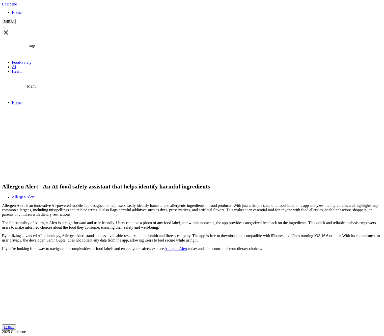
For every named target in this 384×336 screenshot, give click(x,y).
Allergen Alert (23, 197)
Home (17, 102)
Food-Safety (21, 62)
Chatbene (9, 4)
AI (14, 67)
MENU (9, 21)
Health (17, 71)
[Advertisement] (192, 143)
